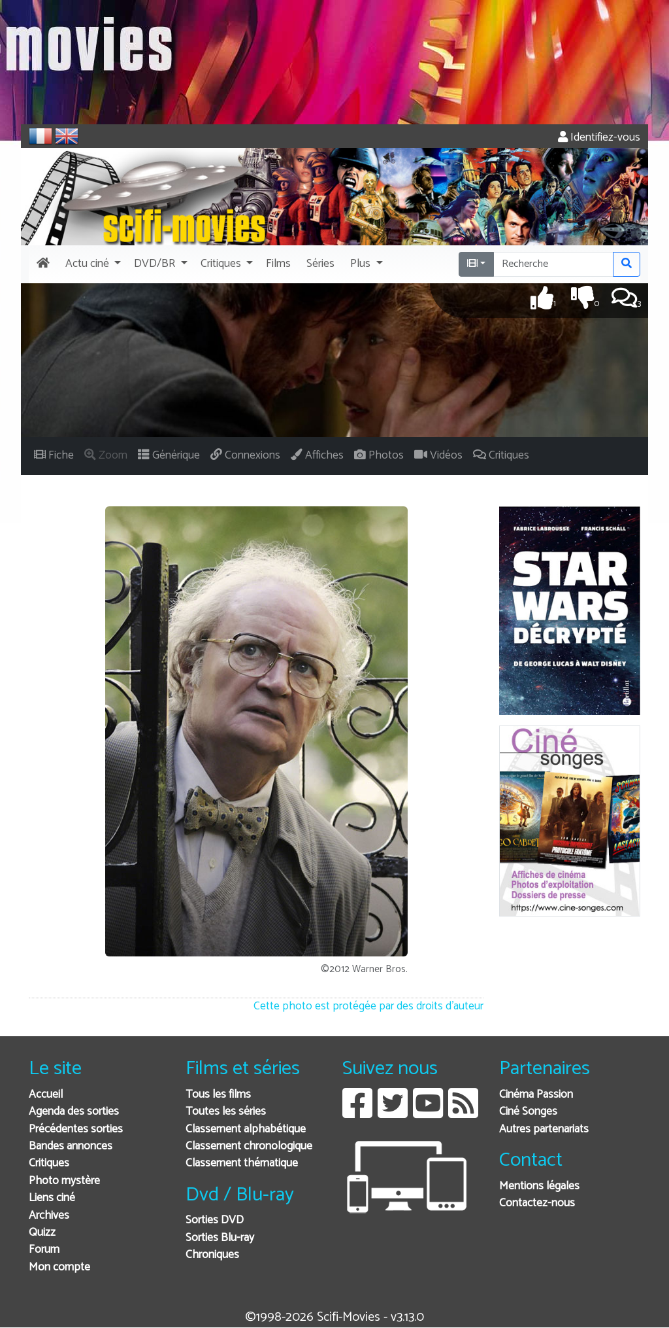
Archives (49, 1215)
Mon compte (59, 1267)
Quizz (42, 1232)
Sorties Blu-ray (220, 1238)
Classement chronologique (249, 1146)
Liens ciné (52, 1198)
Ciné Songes (528, 1111)
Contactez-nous (537, 1203)
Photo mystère (64, 1181)
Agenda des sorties (74, 1111)
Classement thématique (242, 1163)
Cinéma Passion (536, 1094)
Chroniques (212, 1255)
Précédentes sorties (76, 1129)
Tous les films (218, 1094)
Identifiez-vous (599, 137)
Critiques (49, 1163)
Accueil (46, 1094)
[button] (91, 264)
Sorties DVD (215, 1220)
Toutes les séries (226, 1111)
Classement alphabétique (246, 1129)
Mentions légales (539, 1186)
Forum (44, 1249)
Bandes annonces (70, 1146)
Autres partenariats (544, 1129)
